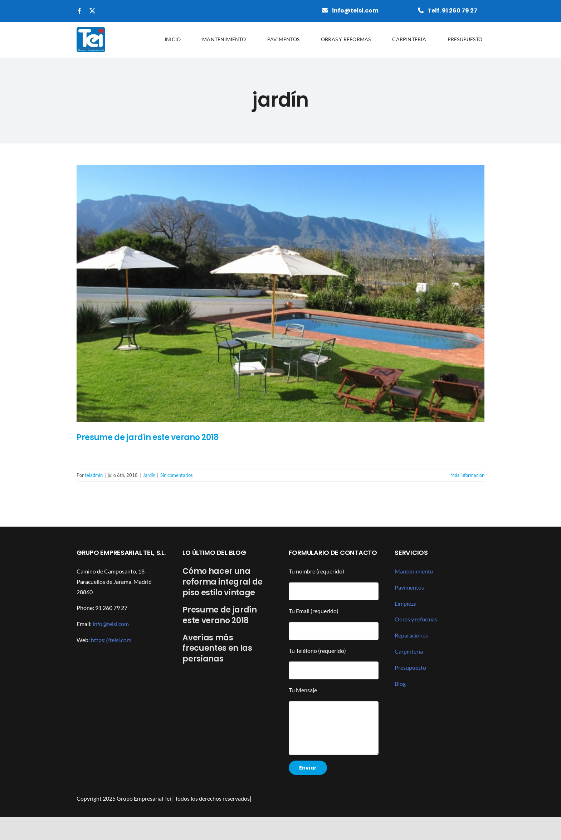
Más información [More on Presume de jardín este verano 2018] (467, 475)
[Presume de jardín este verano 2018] (280, 293)
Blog (400, 683)
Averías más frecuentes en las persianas (217, 648)
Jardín (149, 475)
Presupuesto (410, 667)
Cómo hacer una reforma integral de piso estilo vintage (222, 582)
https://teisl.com (111, 639)
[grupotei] (91, 29)
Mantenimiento (414, 571)
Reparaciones (411, 635)
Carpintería (409, 651)
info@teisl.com (111, 623)
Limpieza (405, 603)
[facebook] (79, 11)
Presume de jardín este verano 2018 (148, 437)
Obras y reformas (416, 619)
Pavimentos (409, 587)
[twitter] (92, 11)
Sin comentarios (176, 475)
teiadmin (94, 475)
